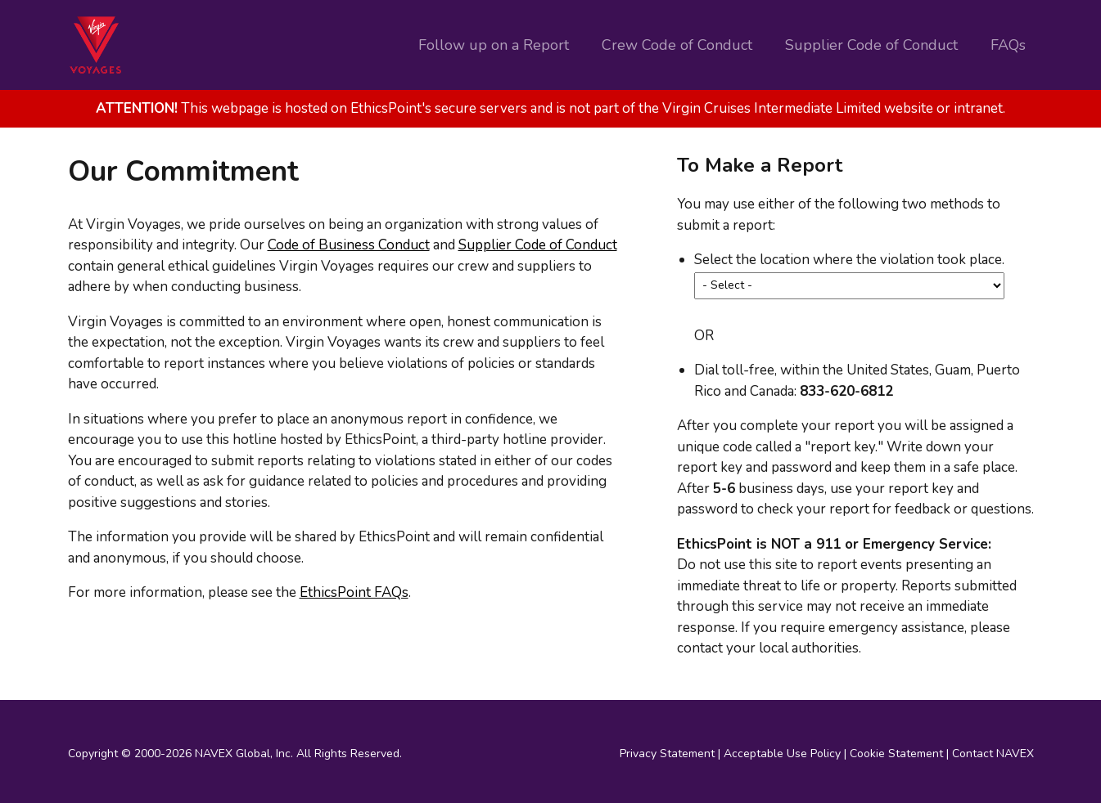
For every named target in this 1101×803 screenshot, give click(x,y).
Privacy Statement (667, 753)
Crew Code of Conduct (677, 45)
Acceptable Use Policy (782, 753)
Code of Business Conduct (349, 245)
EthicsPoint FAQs (354, 592)
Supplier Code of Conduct (871, 45)
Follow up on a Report (493, 45)
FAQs (1008, 45)
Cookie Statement (896, 753)
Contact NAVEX (993, 753)
